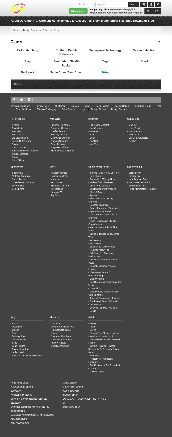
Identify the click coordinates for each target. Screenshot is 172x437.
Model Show (109, 20)
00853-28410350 (115, 12)
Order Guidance (24, 109)
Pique (93, 326)
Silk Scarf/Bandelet (99, 125)
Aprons (15, 157)
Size (14, 333)
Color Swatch (102, 106)
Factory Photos (58, 342)
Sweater (94, 131)
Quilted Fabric (97, 371)
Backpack (27, 72)
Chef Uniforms (58, 131)
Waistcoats (95, 240)
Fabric (15, 323)
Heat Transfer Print (138, 179)
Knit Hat (94, 141)
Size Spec (125, 20)
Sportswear (17, 173)
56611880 (27, 394)
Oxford (93, 368)
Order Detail (18, 352)
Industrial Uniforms (60, 125)
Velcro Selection (144, 50)
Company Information (61, 339)
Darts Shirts (18, 185)
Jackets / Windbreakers (101, 182)
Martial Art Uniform (60, 185)
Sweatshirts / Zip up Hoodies (104, 179)
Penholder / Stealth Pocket (67, 63)
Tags (105, 61)
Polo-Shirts (17, 128)
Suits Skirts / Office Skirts (102, 246)
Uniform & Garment (37, 20)
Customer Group (142, 106)
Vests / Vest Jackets (100, 185)
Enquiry (55, 333)
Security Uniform (59, 134)
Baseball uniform (59, 176)
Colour (15, 330)
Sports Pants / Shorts (100, 211)
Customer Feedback (61, 336)
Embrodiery (134, 176)
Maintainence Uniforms (62, 150)
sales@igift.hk (129, 9)
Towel (93, 134)
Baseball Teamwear (99, 205)
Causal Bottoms (20, 154)
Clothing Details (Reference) (67, 52)
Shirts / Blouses (97, 192)
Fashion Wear (58, 192)
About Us (17, 20)
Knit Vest (94, 144)
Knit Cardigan (96, 128)
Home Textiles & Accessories (72, 20)
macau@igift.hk (133, 12)
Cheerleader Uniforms (23, 182)
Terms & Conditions (20, 106)
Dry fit (93, 330)
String (105, 72)
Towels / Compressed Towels (104, 298)
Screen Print (135, 173)
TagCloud (55, 195)
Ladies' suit (134, 128)
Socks (93, 311)
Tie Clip (132, 141)
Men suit (133, 125)
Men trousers (135, 131)
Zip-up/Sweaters (20, 138)
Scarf (144, 61)
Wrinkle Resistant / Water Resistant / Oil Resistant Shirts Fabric (103, 349)
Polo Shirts (95, 176)
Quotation (17, 326)
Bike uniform (18, 189)
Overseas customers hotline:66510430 (30, 407)
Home (16, 30)
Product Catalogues (61, 330)
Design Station (98, 109)
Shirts (15, 144)
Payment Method (20, 349)
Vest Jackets (18, 134)
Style (14, 342)
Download (140, 20)
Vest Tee (16, 131)
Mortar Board (57, 182)
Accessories (57, 189)
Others (46, 30)
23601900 (115, 9)
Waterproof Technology (105, 50)
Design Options (31, 30)
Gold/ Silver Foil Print (139, 182)
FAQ (159, 106)
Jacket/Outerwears (21, 141)
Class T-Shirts (19, 147)
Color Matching (27, 50)
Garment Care (19, 339)
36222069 (16, 403)
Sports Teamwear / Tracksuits (104, 208)
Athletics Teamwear (21, 176)
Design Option (122, 106)
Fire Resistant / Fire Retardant (105, 365)
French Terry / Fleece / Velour (104, 333)
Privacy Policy (43, 106)
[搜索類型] (86, 4)
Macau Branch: (98, 12)
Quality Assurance (60, 346)
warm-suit (56, 179)
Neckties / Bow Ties (99, 250)
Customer (60, 106)
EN (157, 11)
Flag (28, 61)
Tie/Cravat (134, 134)
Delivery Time (19, 336)
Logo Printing (18, 346)
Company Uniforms (60, 128)
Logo (82, 109)
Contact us (56, 323)
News (87, 106)
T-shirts (15, 125)
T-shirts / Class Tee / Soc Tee (104, 173)
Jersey (93, 323)
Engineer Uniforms (60, 147)
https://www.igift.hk (20, 423)
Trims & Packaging (46, 109)
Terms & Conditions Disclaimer (27, 355)
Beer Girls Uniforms (61, 138)
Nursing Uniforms (59, 141)
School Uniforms (59, 144)
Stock (96, 20)
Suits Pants (95, 243)
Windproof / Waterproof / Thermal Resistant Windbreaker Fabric (104, 339)
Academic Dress (59, 173)
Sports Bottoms (19, 179)
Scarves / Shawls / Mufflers (103, 307)
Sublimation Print (137, 185)
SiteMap (75, 106)
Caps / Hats (18, 160)
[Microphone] (151, 4)
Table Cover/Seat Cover (66, 72)
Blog (151, 20)
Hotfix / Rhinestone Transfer (143, 189)
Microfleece (95, 355)
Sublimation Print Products (25, 150)
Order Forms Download (62, 326)
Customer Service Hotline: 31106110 (29, 398)
